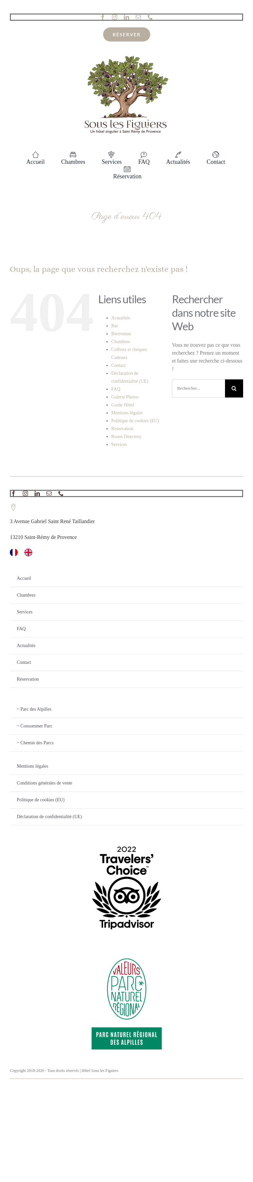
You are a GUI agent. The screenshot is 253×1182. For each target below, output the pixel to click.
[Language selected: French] (126, 552)
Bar (114, 325)
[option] (30, 552)
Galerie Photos (125, 397)
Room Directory (126, 436)
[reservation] (126, 34)
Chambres (120, 341)
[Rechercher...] (198, 388)
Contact (118, 365)
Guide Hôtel (122, 404)
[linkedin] (126, 17)
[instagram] (114, 17)
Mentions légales (127, 412)
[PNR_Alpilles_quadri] (127, 953)
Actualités (120, 317)
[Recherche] (234, 388)
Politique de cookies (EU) (135, 420)
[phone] (150, 17)
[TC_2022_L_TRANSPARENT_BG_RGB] (127, 841)
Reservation (122, 428)
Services (119, 444)
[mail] (138, 17)
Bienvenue (121, 333)
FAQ (115, 389)
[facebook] (102, 17)
